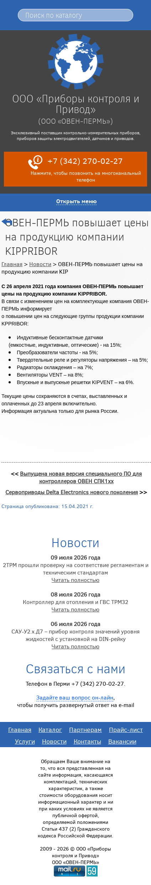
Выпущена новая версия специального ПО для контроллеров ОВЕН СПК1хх (81, 477)
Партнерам (85, 729)
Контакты (87, 741)
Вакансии (122, 741)
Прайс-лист (126, 729)
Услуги (25, 741)
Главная (11, 264)
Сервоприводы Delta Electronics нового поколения (71, 492)
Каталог (50, 729)
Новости (40, 264)
